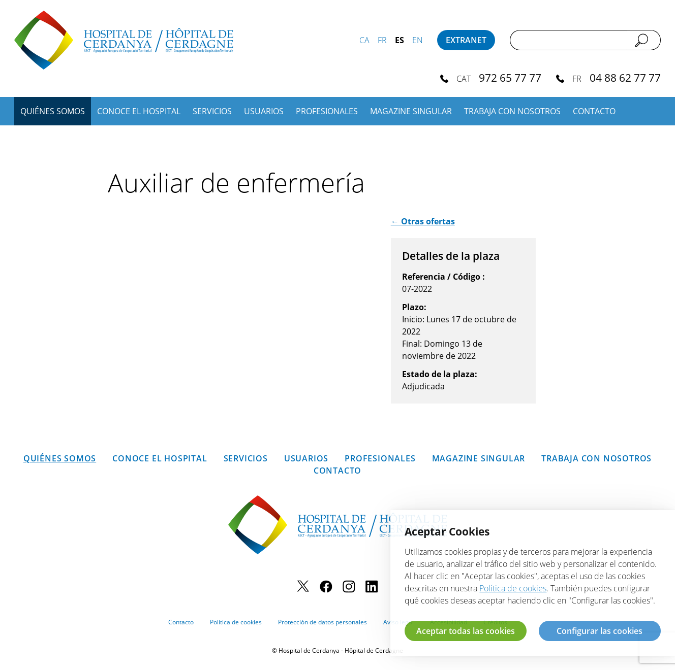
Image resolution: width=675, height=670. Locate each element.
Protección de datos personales (322, 622)
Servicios (212, 111)
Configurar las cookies (599, 630)
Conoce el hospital (138, 111)
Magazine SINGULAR (411, 111)
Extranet (466, 40)
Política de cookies (236, 622)
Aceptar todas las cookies (465, 630)
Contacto (594, 111)
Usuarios (264, 111)
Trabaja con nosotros (512, 111)
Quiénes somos (52, 111)
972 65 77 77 (510, 77)
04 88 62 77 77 (625, 77)
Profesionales (327, 111)
